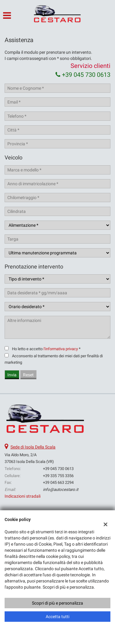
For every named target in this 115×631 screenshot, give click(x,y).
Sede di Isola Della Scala (33, 447)
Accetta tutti (57, 616)
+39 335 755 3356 (58, 475)
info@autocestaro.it (60, 489)
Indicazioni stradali (22, 496)
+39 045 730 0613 (83, 74)
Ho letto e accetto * (46, 349)
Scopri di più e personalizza (57, 603)
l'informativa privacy (61, 349)
